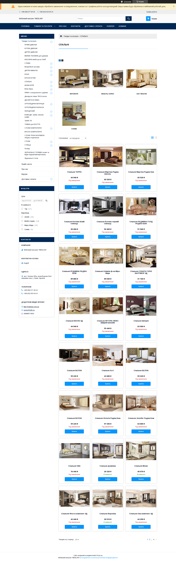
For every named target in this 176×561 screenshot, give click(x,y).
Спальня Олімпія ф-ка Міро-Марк (107, 272)
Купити (74, 187)
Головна (25, 26)
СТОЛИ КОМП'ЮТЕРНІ (33, 128)
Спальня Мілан (141, 466)
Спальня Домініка (108, 466)
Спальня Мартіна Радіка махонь (108, 173)
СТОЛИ (27, 141)
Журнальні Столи (31, 158)
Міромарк (74, 94)
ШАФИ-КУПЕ (29, 85)
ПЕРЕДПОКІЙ (30, 111)
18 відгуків (127, 2)
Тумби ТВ (28, 121)
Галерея (110, 26)
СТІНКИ (27, 63)
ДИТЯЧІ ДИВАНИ (31, 52)
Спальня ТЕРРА (74, 172)
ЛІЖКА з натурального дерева (36, 92)
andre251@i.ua (29, 310)
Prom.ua (99, 555)
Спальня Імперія (141, 321)
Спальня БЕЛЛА (74, 370)
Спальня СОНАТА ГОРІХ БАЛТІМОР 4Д (141, 272)
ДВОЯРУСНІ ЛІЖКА (32, 100)
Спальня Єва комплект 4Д (141, 514)
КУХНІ (27, 74)
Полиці (27, 148)
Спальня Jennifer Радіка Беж (141, 418)
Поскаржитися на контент (89, 558)
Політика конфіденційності (108, 558)
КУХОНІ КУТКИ (30, 78)
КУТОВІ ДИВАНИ (31, 48)
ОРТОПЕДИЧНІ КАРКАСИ (34, 107)
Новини (122, 26)
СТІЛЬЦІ (28, 145)
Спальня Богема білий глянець (74, 223)
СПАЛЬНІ (28, 81)
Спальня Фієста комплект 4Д (74, 514)
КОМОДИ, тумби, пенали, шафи (34, 116)
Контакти (75, 26)
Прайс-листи (27, 164)
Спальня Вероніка (107, 514)
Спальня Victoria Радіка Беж (107, 418)
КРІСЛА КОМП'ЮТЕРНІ (33, 132)
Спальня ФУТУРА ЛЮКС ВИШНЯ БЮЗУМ (108, 322)
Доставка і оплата (93, 26)
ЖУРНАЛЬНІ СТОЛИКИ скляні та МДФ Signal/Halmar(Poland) (37, 153)
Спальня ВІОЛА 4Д (74, 321)
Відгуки (24, 174)
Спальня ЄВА (74, 466)
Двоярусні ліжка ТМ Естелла (36, 96)
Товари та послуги (43, 26)
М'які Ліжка (29, 89)
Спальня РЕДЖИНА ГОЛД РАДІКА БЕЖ (141, 223)
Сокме (74, 129)
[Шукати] (129, 18)
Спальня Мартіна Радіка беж (141, 172)
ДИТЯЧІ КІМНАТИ (31, 70)
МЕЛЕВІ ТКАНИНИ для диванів (36, 56)
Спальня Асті (108, 370)
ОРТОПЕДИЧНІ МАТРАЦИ (34, 104)
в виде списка (156, 138)
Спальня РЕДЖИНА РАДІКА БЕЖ (74, 272)
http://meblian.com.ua (31, 307)
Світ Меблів (141, 94)
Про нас (63, 26)
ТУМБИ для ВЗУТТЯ (32, 124)
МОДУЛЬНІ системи (32, 67)
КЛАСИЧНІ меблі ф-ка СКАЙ (35, 59)
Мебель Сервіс (107, 94)
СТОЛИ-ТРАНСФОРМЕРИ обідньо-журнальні (34, 136)
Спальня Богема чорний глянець (108, 223)
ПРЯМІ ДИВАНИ (31, 45)
